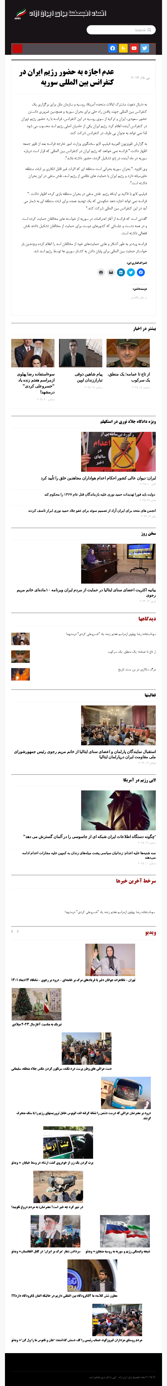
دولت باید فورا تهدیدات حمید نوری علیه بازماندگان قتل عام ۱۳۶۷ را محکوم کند (100, 494)
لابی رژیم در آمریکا (139, 780)
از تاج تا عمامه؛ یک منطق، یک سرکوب (129, 377)
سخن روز (148, 534)
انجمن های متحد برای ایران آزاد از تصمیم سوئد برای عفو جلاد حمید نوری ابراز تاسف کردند (92, 510)
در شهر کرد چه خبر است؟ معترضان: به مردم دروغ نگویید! (47, 1207)
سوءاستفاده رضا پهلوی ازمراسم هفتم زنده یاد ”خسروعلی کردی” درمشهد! (36, 383)
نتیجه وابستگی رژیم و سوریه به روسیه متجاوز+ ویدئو (117, 1251)
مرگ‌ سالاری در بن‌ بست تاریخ (137, 670)
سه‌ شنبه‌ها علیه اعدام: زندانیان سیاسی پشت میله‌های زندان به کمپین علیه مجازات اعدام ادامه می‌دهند (89, 855)
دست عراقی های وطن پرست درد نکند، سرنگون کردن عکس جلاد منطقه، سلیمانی (61, 1069)
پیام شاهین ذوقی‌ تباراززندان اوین (88, 377)
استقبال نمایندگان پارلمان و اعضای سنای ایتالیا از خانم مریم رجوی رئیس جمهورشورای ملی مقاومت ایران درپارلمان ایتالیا (85, 754)
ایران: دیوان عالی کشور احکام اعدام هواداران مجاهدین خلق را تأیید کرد (98, 477)
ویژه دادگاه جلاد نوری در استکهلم (128, 422)
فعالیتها (150, 695)
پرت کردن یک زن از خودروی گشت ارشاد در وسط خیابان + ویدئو (52, 1163)
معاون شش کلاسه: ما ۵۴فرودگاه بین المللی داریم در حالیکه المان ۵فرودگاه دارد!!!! (64, 1296)
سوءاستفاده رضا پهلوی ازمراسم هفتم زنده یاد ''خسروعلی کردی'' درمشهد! (110, 914)
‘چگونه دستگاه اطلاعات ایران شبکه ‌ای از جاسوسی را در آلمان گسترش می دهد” (89, 836)
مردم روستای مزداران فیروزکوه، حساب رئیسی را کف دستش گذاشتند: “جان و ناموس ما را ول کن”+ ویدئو (76, 1340)
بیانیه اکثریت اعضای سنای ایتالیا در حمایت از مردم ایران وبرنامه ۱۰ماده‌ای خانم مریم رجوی (86, 592)
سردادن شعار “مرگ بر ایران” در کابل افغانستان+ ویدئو (45, 1251)
